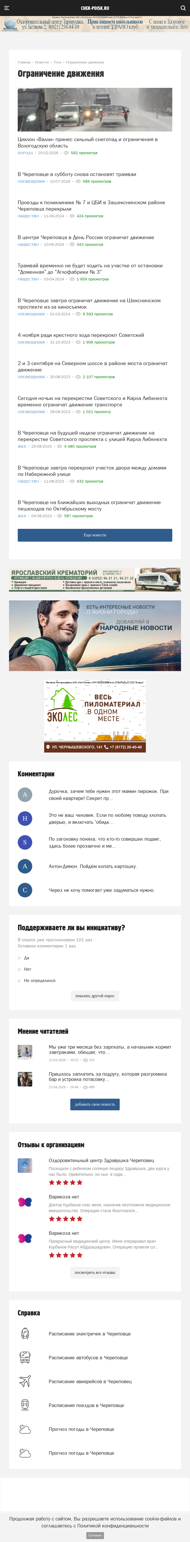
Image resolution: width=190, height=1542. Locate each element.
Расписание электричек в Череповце (90, 1334)
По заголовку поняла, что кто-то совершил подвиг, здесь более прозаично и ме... (105, 842)
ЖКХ (22, 446)
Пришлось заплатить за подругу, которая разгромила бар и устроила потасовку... (108, 1076)
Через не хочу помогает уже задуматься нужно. (102, 890)
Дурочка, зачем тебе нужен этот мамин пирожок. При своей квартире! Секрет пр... (109, 794)
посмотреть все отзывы (95, 1272)
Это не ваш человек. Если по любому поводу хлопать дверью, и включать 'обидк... (107, 818)
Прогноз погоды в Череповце (81, 1429)
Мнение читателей (43, 1031)
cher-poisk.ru (95, 8)
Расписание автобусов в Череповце (88, 1357)
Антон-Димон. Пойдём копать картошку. (93, 866)
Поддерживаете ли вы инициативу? (71, 928)
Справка (29, 1313)
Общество (29, 216)
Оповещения (32, 181)
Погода (26, 153)
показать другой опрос (95, 996)
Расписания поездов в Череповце (86, 1405)
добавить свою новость (95, 1104)
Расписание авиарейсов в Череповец (90, 1381)
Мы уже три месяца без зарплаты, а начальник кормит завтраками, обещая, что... (110, 1049)
